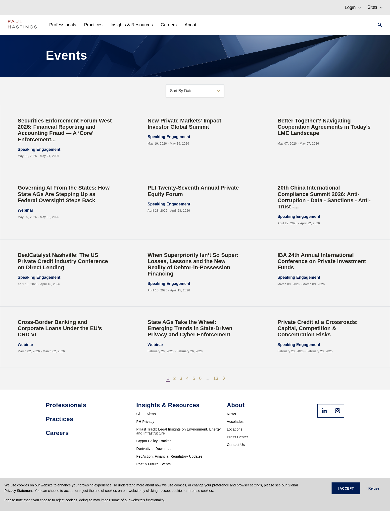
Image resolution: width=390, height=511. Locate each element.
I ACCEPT (346, 488)
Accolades (235, 422)
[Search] (378, 25)
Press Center (237, 437)
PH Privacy (145, 422)
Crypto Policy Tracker (153, 441)
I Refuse (372, 488)
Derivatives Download (153, 449)
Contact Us (236, 445)
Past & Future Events (153, 464)
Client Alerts (146, 414)
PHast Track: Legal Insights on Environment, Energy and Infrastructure (178, 431)
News (231, 414)
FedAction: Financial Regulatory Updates (169, 456)
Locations (235, 429)
